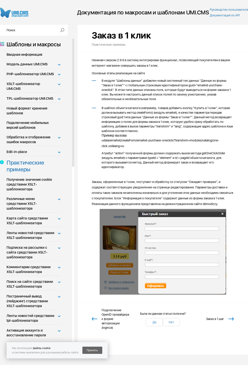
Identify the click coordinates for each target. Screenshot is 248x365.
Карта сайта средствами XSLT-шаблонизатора (27, 220)
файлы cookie (41, 348)
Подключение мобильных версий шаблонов (28, 125)
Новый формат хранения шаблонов (27, 110)
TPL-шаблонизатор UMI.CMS (30, 98)
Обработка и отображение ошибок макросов (28, 139)
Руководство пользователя (229, 9)
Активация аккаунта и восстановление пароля (26, 332)
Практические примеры (24, 166)
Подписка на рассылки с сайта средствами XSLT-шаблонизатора (27, 252)
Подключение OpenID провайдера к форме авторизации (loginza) (115, 318)
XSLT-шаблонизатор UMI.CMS (23, 86)
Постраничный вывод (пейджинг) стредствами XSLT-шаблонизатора (27, 301)
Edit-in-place (17, 152)
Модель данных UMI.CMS (27, 64)
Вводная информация (24, 54)
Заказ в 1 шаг (215, 319)
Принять (92, 350)
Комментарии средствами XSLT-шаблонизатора (28, 269)
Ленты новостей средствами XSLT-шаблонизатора (30, 235)
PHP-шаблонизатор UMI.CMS (30, 74)
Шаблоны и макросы (32, 44)
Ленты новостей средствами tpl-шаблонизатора (30, 318)
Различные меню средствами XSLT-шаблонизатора (22, 203)
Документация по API (225, 15)
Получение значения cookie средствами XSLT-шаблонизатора (29, 184)
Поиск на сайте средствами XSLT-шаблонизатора (30, 284)
